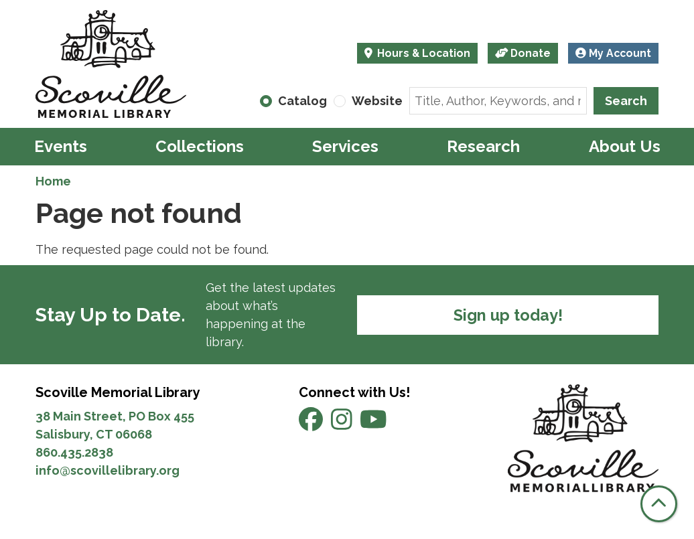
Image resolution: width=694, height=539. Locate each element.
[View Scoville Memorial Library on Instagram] (343, 424)
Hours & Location (422, 53)
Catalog (302, 101)
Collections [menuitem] (199, 146)
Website (377, 101)
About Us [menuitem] (625, 146)
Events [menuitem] (60, 146)
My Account (613, 53)
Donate (523, 53)
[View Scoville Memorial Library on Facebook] (312, 424)
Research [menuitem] (483, 146)
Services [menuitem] (345, 146)
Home (53, 181)
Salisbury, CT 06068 (95, 434)
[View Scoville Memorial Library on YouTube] (373, 424)
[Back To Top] (658, 503)
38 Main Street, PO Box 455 (115, 416)
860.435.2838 (74, 452)
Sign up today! (508, 315)
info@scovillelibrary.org (108, 470)
